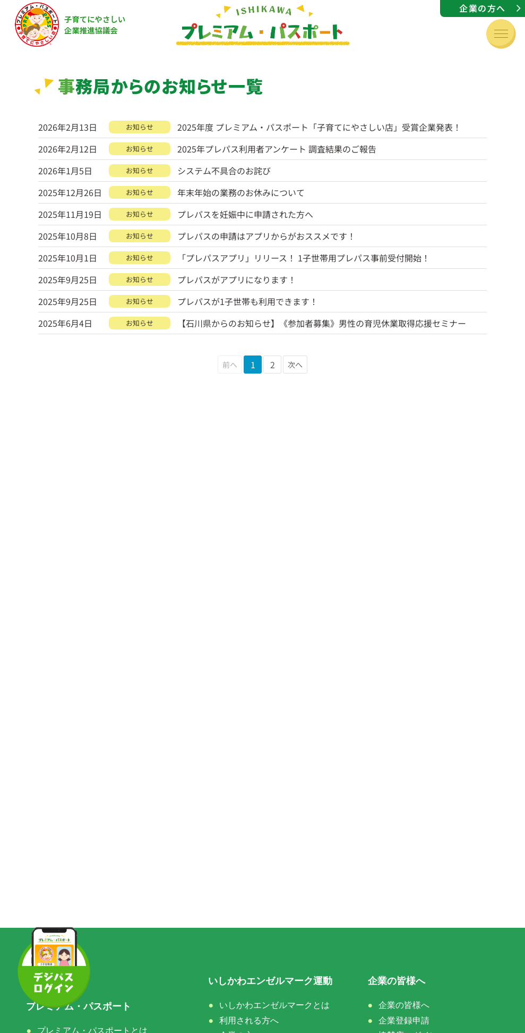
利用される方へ (249, 1020)
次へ (295, 364)
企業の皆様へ (403, 1005)
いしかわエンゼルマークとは (274, 1005)
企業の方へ (482, 8)
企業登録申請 (403, 1020)
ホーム (40, 981)
